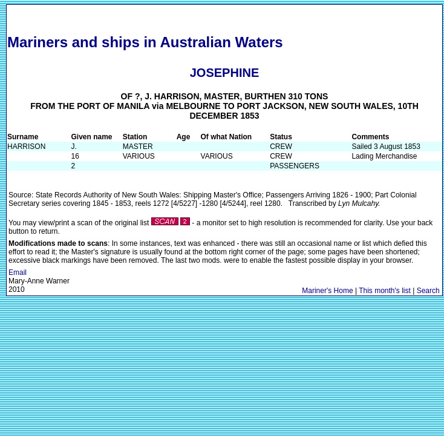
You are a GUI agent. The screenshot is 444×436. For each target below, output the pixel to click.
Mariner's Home (327, 290)
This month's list (385, 290)
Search (428, 290)
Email (17, 272)
